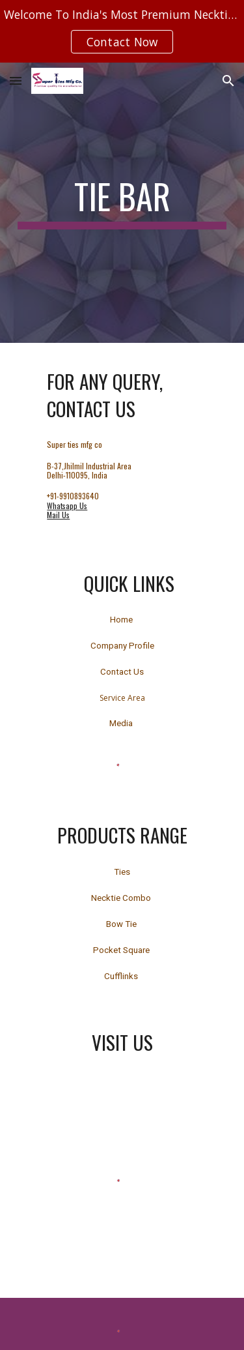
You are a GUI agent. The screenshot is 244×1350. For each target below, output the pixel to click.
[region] (122, 31)
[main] (122, 203)
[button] (15, 80)
